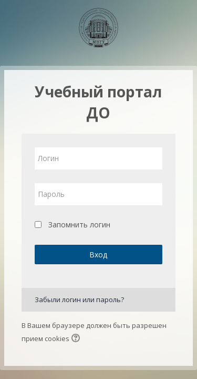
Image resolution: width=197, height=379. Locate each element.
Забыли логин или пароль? (79, 299)
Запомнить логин (79, 225)
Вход (98, 255)
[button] (77, 339)
